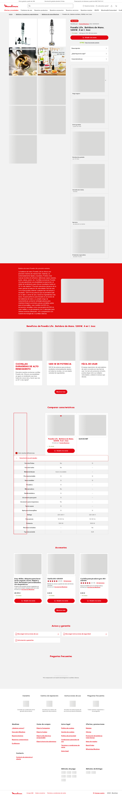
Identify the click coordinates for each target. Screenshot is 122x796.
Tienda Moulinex (84, 24)
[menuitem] (11, 10)
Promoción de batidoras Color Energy (94, 736)
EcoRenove (16, 743)
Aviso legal (65, 751)
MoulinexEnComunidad (109, 10)
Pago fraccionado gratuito (92, 42)
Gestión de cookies (67, 732)
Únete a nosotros (40, 793)
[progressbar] (23, 90)
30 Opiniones (100, 583)
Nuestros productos (41, 10)
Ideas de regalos (91, 741)
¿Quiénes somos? (18, 728)
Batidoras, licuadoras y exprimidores (27, 14)
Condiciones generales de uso (70, 740)
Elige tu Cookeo (42, 732)
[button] (88, 6)
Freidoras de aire (26, 10)
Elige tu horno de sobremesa (46, 741)
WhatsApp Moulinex (93, 749)
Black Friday (90, 745)
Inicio (10, 14)
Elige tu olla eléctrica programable (44, 736)
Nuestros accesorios (57, 10)
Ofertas (88, 732)
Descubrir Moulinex (18, 732)
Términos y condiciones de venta (70, 746)
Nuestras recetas (86, 10)
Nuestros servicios (72, 10)
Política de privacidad (68, 736)
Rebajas (89, 728)
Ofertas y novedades (11, 10)
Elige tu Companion (43, 728)
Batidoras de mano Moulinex (50, 14)
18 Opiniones (67, 581)
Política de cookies (67, 728)
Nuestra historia (17, 736)
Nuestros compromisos (20, 739)
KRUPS (97, 10)
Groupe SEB (30, 793)
